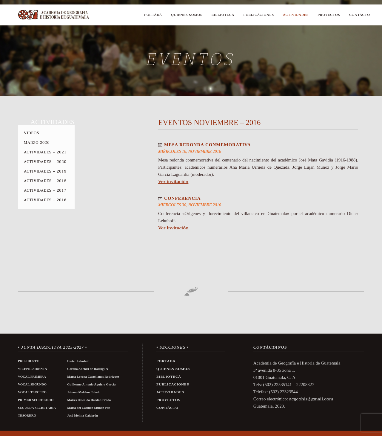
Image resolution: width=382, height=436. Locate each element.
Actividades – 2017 (45, 190)
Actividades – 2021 (45, 152)
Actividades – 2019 (45, 171)
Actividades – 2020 (45, 162)
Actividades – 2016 (45, 200)
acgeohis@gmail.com (311, 399)
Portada (153, 15)
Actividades (296, 15)
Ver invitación (173, 181)
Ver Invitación (173, 228)
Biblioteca (223, 15)
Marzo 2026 (37, 143)
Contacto (359, 15)
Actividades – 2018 (45, 181)
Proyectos (329, 15)
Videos (31, 133)
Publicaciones (259, 15)
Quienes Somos (187, 15)
